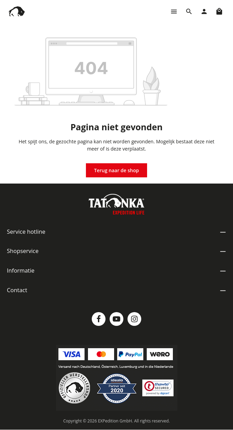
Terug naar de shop (117, 170)
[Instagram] (134, 319)
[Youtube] (116, 319)
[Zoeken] (189, 11)
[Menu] (174, 11)
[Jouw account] (204, 11)
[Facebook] (99, 319)
